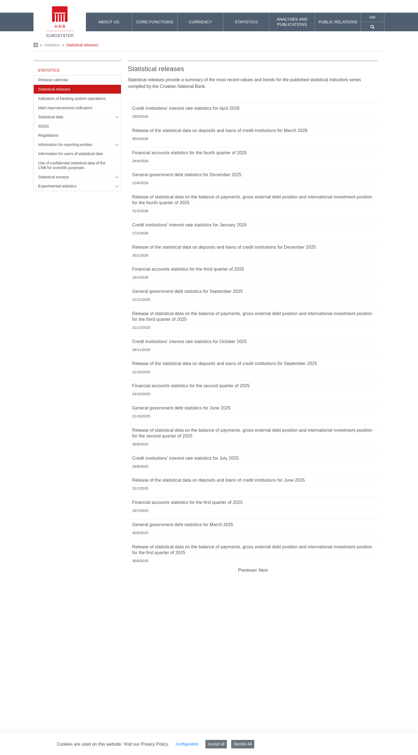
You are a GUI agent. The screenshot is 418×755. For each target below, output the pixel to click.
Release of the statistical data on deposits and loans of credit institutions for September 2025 (224, 363)
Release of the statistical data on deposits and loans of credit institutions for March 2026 (220, 130)
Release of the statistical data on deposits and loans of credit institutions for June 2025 (218, 480)
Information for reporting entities (65, 144)
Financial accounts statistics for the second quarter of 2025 (191, 385)
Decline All (243, 744)
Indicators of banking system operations (72, 98)
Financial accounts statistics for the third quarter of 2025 (188, 269)
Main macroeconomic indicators (65, 108)
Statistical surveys (53, 177)
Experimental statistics (57, 186)
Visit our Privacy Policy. (146, 744)
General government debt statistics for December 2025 (187, 174)
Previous (246, 570)
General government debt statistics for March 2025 (182, 524)
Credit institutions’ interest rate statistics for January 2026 (189, 225)
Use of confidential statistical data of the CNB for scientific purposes (72, 165)
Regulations (48, 135)
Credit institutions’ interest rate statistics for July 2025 (185, 458)
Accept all (216, 744)
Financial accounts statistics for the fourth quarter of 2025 (189, 152)
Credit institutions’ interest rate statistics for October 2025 (189, 341)
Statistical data (50, 117)
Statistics (52, 45)
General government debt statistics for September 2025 (187, 291)
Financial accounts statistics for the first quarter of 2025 (187, 502)
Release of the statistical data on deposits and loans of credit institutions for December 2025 (224, 247)
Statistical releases (82, 45)
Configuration (187, 744)
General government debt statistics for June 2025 (181, 408)
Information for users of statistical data (70, 153)
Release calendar (53, 80)
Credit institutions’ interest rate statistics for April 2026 (185, 108)
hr (372, 17)
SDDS (43, 126)
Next (263, 570)
